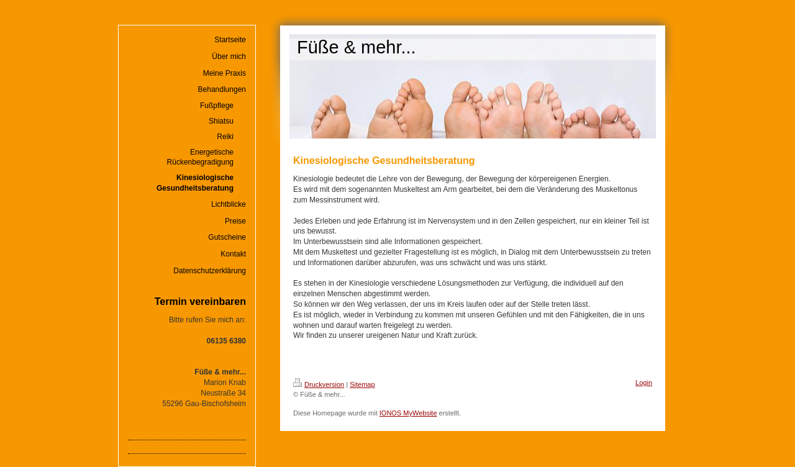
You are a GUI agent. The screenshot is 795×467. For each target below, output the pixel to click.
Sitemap (362, 384)
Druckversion (318, 384)
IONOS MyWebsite (408, 413)
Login (643, 382)
